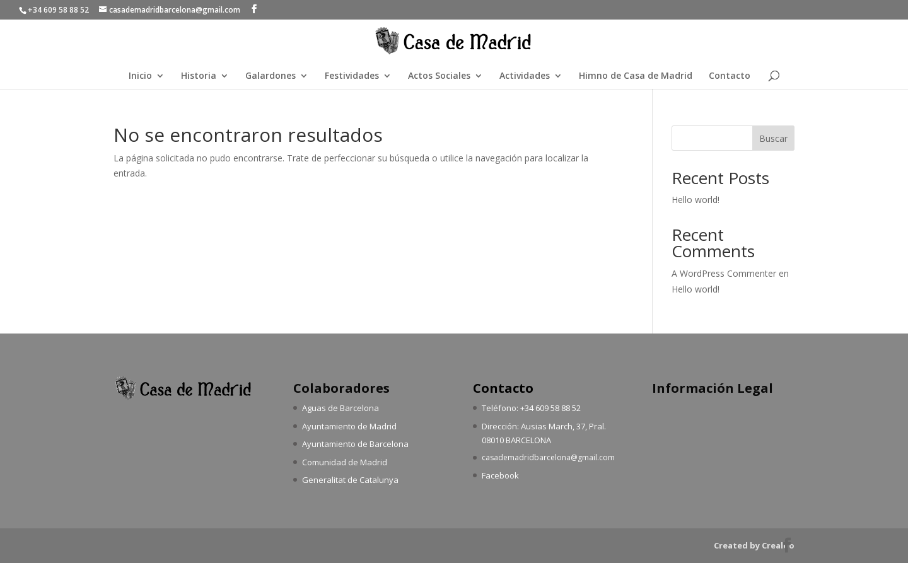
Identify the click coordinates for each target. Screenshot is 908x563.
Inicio (140, 76)
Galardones (270, 76)
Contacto (729, 76)
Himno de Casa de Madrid (635, 76)
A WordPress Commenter (724, 273)
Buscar (773, 138)
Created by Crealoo (754, 545)
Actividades (524, 76)
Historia (198, 76)
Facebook (500, 475)
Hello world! (695, 200)
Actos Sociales (439, 76)
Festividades (352, 76)
